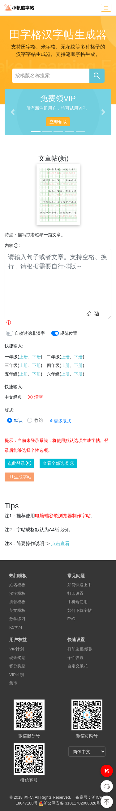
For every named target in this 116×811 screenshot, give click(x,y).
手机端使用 (77, 601)
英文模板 (17, 610)
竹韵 (38, 420)
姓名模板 (17, 584)
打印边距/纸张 (80, 649)
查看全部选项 (58, 463)
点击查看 (60, 543)
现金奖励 (17, 657)
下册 (36, 356)
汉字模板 (17, 593)
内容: (12, 245)
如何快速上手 (79, 584)
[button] (107, 771)
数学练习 (17, 618)
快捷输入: (14, 345)
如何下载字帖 (79, 610)
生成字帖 (19, 476)
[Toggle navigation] (106, 8)
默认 (18, 420)
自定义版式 (77, 666)
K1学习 (15, 627)
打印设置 (75, 593)
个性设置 (75, 657)
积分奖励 (17, 666)
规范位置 (68, 333)
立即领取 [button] (58, 121)
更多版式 (60, 420)
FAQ (71, 618)
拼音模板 (17, 601)
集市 (13, 683)
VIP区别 (16, 674)
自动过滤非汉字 (30, 333)
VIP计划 (16, 649)
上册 (23, 356)
